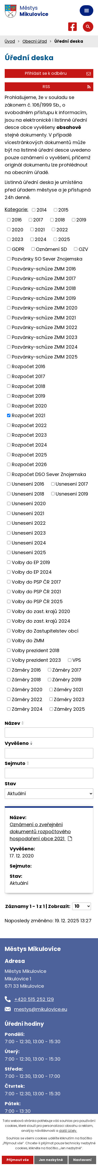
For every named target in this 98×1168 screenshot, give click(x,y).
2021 (40, 229)
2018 (60, 220)
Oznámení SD (51, 249)
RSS (67, 87)
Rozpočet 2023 (29, 435)
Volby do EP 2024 (32, 572)
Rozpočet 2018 (28, 386)
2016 (17, 220)
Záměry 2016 (26, 669)
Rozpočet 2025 (29, 454)
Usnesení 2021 (28, 513)
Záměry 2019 (66, 679)
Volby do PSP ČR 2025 (37, 601)
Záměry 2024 (27, 709)
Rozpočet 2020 (29, 405)
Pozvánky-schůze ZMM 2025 (45, 356)
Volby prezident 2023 (36, 660)
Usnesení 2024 (29, 542)
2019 (81, 220)
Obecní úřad (34, 41)
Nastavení (82, 1160)
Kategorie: (16, 209)
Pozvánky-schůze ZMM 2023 (44, 337)
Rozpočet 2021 (28, 415)
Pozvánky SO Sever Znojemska (47, 259)
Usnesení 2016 (28, 484)
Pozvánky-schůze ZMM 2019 (44, 298)
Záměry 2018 (26, 679)
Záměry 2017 (66, 669)
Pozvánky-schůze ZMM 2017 (44, 278)
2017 (38, 220)
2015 (63, 210)
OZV (83, 249)
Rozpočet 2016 (28, 366)
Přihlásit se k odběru (58, 73)
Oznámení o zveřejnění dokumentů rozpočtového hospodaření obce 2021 (41, 831)
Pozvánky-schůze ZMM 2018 (44, 288)
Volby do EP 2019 (31, 562)
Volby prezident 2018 (35, 650)
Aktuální (19, 883)
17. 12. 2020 (22, 855)
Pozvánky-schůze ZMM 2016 (44, 268)
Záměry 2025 (69, 709)
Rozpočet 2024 (29, 445)
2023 (17, 239)
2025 (64, 239)
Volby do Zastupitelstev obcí (45, 630)
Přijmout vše (18, 1160)
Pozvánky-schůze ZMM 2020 (44, 308)
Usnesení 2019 (72, 493)
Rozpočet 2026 (29, 464)
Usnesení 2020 (29, 503)
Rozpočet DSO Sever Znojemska (49, 474)
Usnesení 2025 (29, 552)
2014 (42, 210)
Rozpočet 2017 (28, 376)
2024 (41, 239)
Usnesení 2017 (72, 484)
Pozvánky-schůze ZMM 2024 (45, 347)
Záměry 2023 (69, 699)
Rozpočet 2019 (28, 396)
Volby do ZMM (28, 640)
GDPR (18, 249)
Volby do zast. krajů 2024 (41, 621)
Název (12, 723)
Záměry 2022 (27, 699)
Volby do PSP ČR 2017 (36, 581)
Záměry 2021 (68, 689)
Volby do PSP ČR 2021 (36, 591)
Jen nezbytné (51, 1160)
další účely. (68, 1130)
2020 (17, 229)
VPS (76, 660)
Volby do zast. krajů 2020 (41, 611)
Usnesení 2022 (29, 523)
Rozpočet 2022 (29, 425)
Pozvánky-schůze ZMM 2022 (44, 327)
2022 (62, 229)
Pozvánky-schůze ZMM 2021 (44, 317)
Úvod (10, 41)
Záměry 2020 (27, 689)
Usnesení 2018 (28, 493)
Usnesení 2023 (29, 533)
